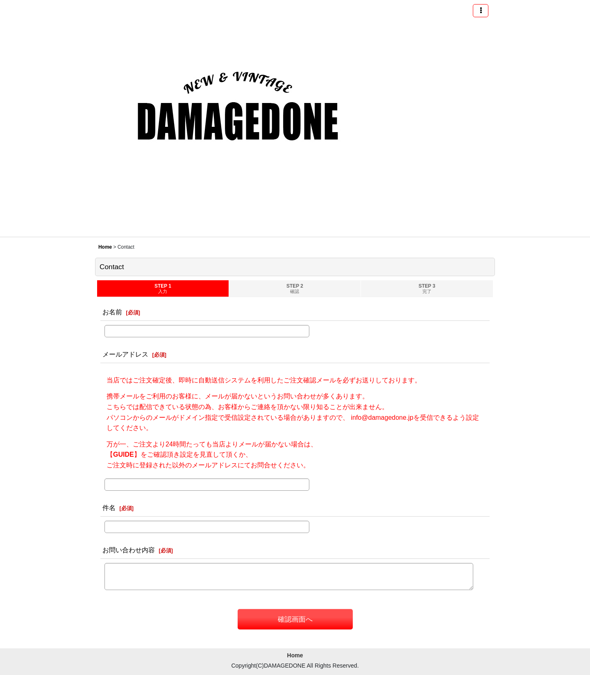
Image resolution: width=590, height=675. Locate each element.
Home (295, 655)
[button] (480, 10)
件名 (109, 507)
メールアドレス (125, 354)
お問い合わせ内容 (128, 550)
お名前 (112, 312)
